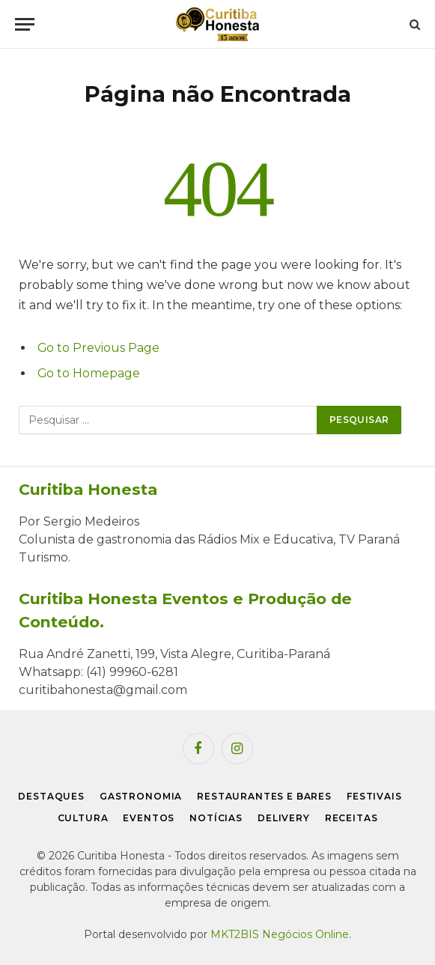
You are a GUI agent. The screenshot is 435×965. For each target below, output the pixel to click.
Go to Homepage (88, 373)
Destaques (51, 796)
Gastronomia (141, 796)
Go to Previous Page (98, 348)
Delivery (284, 818)
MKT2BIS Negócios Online (279, 934)
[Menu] (24, 24)
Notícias (216, 818)
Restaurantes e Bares (264, 796)
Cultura (83, 818)
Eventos (148, 818)
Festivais (374, 796)
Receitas (351, 818)
